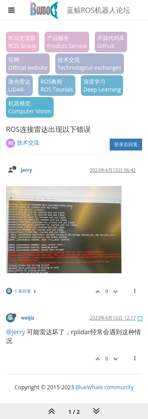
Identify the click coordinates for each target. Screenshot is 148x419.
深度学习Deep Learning (102, 85)
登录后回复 (126, 144)
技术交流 (28, 142)
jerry (26, 170)
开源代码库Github (111, 42)
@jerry (15, 332)
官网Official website (27, 63)
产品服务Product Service (67, 42)
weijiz (27, 317)
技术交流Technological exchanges (90, 63)
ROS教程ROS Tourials (57, 85)
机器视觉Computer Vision (29, 107)
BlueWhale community (104, 387)
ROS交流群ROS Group (22, 42)
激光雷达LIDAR (19, 85)
